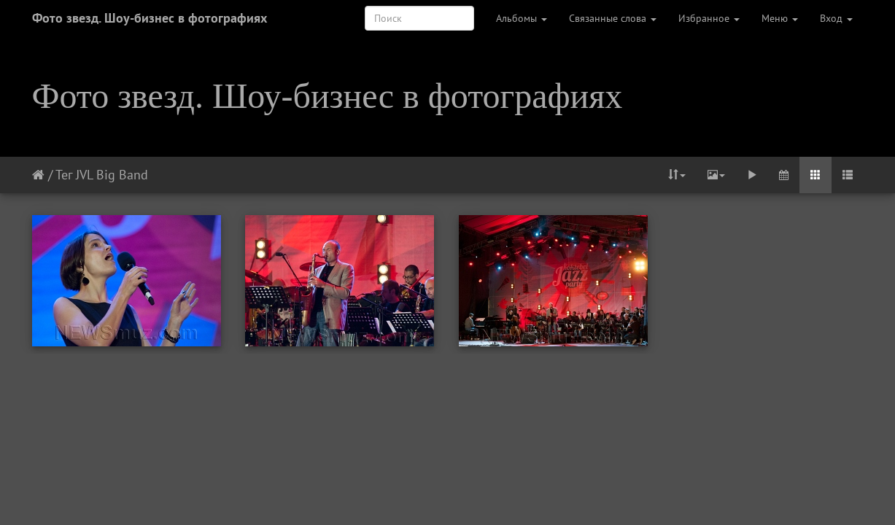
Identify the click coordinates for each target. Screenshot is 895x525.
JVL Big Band (112, 174)
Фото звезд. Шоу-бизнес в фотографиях (149, 17)
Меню (780, 18)
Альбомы (521, 18)
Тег (63, 174)
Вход (836, 18)
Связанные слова (612, 18)
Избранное (709, 18)
